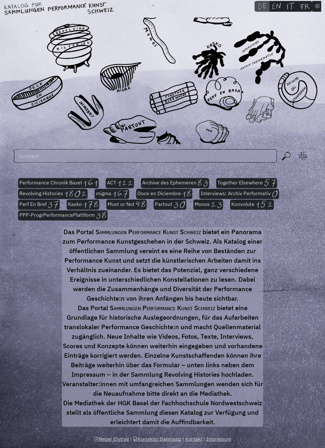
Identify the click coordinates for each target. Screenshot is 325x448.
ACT (120, 183)
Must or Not (127, 204)
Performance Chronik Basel (58, 183)
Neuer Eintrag (111, 439)
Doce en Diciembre (164, 194)
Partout (170, 204)
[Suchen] (145, 156)
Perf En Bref (38, 204)
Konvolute (252, 204)
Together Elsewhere (246, 183)
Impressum (218, 439)
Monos (208, 204)
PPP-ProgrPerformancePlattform (62, 215)
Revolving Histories (52, 194)
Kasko (83, 204)
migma (112, 194)
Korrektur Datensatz (157, 439)
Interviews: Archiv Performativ (239, 194)
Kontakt (193, 439)
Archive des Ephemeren (175, 183)
